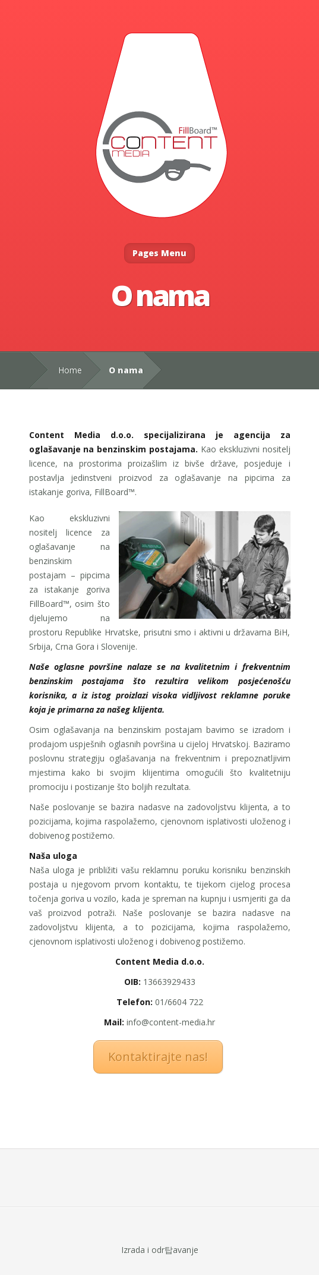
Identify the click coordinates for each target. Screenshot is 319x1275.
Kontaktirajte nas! (158, 1057)
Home (70, 370)
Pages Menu (159, 253)
